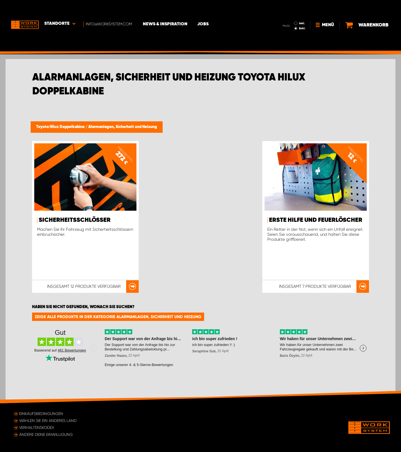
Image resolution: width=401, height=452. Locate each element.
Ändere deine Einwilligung (46, 434)
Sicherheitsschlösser (75, 220)
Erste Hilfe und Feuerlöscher (315, 220)
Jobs (203, 8)
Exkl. (302, 12)
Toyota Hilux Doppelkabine (60, 127)
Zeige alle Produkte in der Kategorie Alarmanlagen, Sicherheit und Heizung (118, 316)
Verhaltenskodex (36, 427)
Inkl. (302, 7)
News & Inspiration (165, 8)
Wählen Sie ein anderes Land (48, 420)
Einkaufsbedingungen (41, 413)
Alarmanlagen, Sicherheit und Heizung (122, 127)
